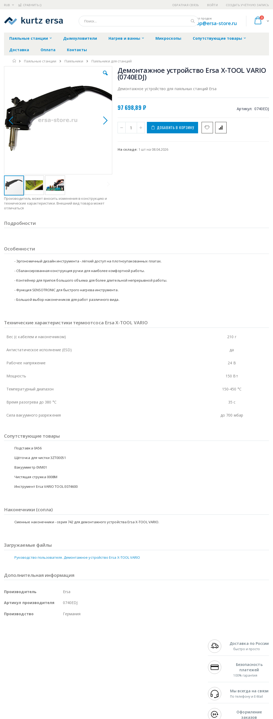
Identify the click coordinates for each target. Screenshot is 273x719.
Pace (46, 641)
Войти (212, 5)
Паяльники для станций (111, 61)
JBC (34, 641)
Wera (45, 693)
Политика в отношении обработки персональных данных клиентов (124, 665)
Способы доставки (179, 657)
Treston (10, 683)
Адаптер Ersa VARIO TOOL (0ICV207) (247, 200)
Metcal (44, 646)
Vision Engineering (19, 672)
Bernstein (12, 693)
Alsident (76, 641)
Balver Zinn (13, 662)
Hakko (9, 641)
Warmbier (30, 683)
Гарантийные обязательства (120, 641)
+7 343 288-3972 (221, 657)
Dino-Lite (46, 672)
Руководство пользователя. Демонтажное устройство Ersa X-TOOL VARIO (77, 530)
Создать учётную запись (247, 5)
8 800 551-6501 (222, 662)
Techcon (49, 683)
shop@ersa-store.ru (214, 23)
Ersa (23, 641)
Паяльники (74, 61)
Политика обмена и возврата (120, 651)
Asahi (61, 662)
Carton (63, 672)
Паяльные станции (40, 61)
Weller (60, 641)
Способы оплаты (177, 667)
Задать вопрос (108, 678)
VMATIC (67, 683)
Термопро (63, 646)
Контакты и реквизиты (173, 644)
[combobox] (139, 21)
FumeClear (25, 646)
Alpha (32, 662)
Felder (47, 662)
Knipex (30, 693)
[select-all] (219, 184)
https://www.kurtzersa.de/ (88, 715)
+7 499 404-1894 (221, 641)
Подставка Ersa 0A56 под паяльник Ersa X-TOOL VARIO (247, 225)
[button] (78, 77)
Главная (15, 61)
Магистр (11, 651)
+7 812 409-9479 (221, 646)
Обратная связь (185, 5)
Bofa (8, 646)
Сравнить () (30, 5)
